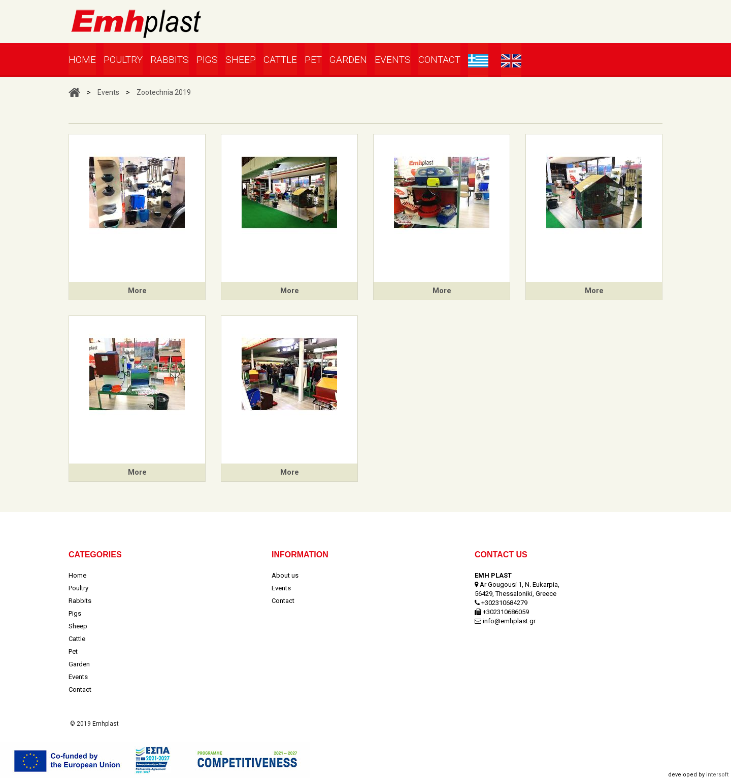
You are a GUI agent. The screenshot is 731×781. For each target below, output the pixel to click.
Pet (313, 59)
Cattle (280, 59)
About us (285, 575)
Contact (439, 59)
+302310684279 (504, 603)
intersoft (717, 774)
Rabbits (169, 59)
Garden (348, 59)
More (137, 290)
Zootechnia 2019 (164, 92)
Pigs (207, 59)
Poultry (123, 59)
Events (393, 59)
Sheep (240, 59)
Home (82, 59)
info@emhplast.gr (509, 621)
